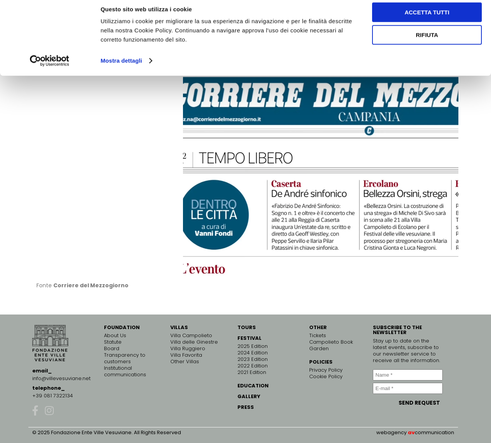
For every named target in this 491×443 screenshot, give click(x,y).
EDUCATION (253, 385)
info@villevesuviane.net (61, 378)
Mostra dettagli (121, 67)
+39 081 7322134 (52, 395)
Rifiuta (427, 41)
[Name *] (408, 374)
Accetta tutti (427, 19)
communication (434, 432)
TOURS (246, 327)
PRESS (245, 407)
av (411, 432)
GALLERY (248, 396)
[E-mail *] (408, 388)
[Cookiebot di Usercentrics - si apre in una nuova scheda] (49, 67)
